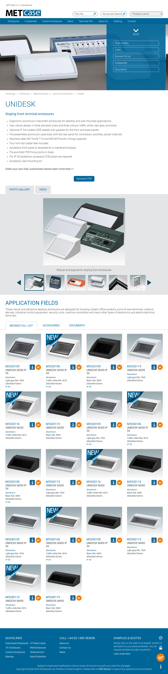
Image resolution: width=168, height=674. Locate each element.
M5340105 (12, 539)
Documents (121, 69)
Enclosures (13, 21)
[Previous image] (18, 282)
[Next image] (149, 282)
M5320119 (53, 424)
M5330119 (134, 481)
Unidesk (80, 94)
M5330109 (12, 481)
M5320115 (134, 366)
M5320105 (12, 366)
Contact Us (65, 647)
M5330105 (94, 424)
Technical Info (37, 652)
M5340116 (12, 597)
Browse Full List (123, 56)
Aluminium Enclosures (63, 94)
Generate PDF (84, 178)
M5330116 (94, 481)
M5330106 (134, 424)
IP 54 (7, 386)
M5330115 (53, 481)
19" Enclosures (12, 647)
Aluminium (10, 377)
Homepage (10, 94)
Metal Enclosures (41, 94)
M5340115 (134, 539)
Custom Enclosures (52, 21)
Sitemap (9, 656)
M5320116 (12, 424)
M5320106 (53, 366)
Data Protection (38, 656)
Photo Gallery (122, 43)
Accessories (31, 21)
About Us (64, 643)
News (70, 21)
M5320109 (94, 366)
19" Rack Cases (38, 643)
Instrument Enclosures (16, 643)
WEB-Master (104, 669)
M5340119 (53, 597)
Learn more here (122, 653)
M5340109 (94, 539)
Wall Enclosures (38, 647)
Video (118, 49)
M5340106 (53, 539)
